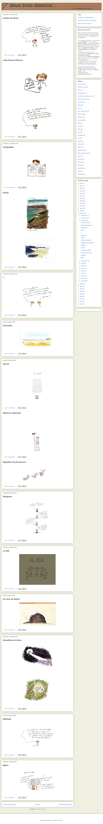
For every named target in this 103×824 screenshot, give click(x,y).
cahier (79, 90)
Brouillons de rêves (12, 640)
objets (79, 141)
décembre (84, 215)
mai (82, 271)
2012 (81, 208)
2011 (81, 211)
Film (79, 108)
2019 (81, 191)
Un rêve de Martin (11, 599)
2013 (81, 206)
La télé (6, 551)
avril (82, 273)
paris (79, 147)
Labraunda (81, 120)
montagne (80, 135)
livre (79, 126)
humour (80, 114)
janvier (83, 281)
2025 (81, 183)
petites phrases (82, 153)
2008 (81, 286)
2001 (81, 304)
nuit (79, 138)
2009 (81, 284)
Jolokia (80, 117)
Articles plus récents (9, 804)
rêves (79, 171)
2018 (81, 193)
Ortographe (8, 147)
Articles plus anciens (65, 804)
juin (82, 268)
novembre (84, 218)
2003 (81, 299)
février (83, 278)
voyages (80, 174)
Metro (5, 765)
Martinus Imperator (12, 413)
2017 (81, 196)
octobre (83, 220)
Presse (80, 165)
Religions (7, 496)
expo (79, 105)
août (82, 263)
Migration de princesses (14, 462)
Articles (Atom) (41, 809)
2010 (81, 213)
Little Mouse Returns (13, 60)
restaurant (80, 168)
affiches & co (81, 87)
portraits (80, 159)
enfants (80, 102)
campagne (81, 93)
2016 (81, 198)
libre (79, 123)
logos (79, 129)
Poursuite (7, 325)
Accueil (37, 804)
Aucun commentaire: (9, 55)
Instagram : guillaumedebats (86, 17)
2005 (81, 294)
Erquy (6, 192)
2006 (81, 291)
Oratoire (80, 144)
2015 (81, 201)
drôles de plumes (82, 99)
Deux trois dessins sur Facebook (87, 20)
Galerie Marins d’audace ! (85, 23)
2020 (81, 188)
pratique (80, 162)
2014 (81, 203)
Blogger (60, 820)
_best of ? (80, 84)
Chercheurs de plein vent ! (85, 96)
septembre (84, 261)
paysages (80, 150)
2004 (81, 296)
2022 (81, 186)
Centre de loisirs (11, 18)
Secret (6, 364)
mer (79, 132)
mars (82, 276)
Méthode (7, 719)
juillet (82, 266)
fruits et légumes (82, 111)
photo (79, 156)
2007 (81, 289)
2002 (81, 301)
